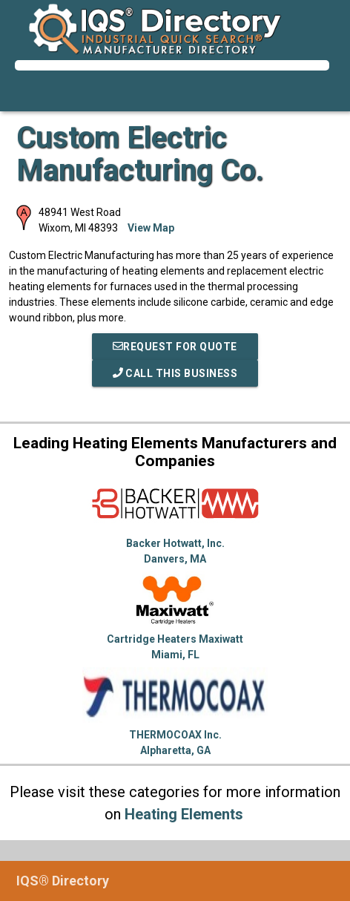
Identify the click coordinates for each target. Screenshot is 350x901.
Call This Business (175, 373)
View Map (151, 228)
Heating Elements (184, 814)
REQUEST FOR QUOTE (175, 347)
